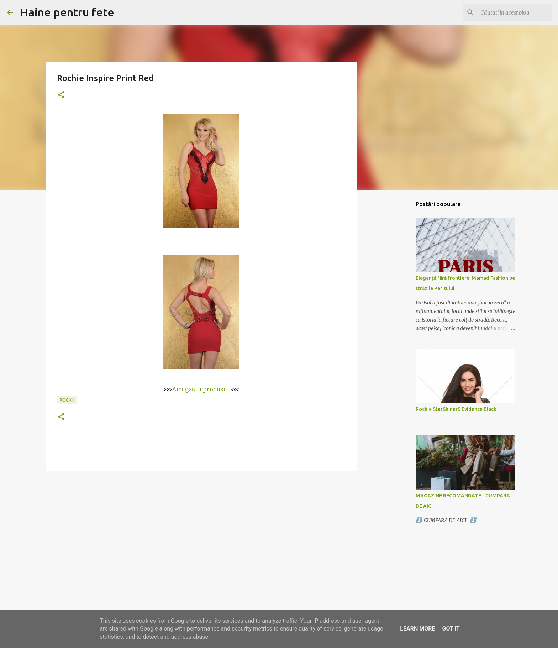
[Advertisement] (201, 531)
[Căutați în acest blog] (515, 12)
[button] (61, 95)
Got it (450, 628)
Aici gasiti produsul (200, 389)
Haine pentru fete (67, 12)
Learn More (417, 628)
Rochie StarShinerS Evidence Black (456, 409)
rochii (67, 400)
